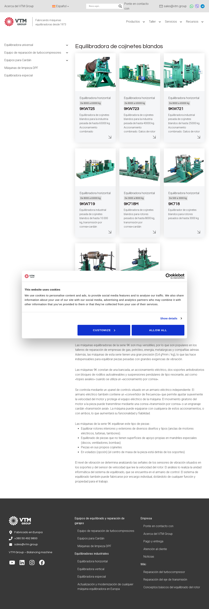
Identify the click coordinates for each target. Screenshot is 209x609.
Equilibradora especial (18, 75)
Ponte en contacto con (158, 526)
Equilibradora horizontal (95, 98)
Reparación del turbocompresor (164, 572)
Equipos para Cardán (17, 60)
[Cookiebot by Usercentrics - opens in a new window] (168, 276)
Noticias (148, 556)
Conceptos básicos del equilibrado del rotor (171, 587)
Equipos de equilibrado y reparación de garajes (100, 521)
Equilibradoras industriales (92, 553)
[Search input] (103, 6)
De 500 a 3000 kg (178, 198)
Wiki (143, 564)
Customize (104, 329)
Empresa (146, 518)
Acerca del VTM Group (158, 534)
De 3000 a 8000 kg (134, 198)
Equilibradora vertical (91, 569)
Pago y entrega (153, 541)
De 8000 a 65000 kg (90, 103)
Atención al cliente (155, 549)
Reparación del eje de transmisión (165, 579)
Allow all (158, 329)
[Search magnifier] (120, 6)
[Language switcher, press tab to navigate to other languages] (60, 6)
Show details (168, 318)
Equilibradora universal (18, 45)
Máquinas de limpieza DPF (21, 68)
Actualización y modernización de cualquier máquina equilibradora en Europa (105, 587)
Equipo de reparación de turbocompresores (32, 52)
